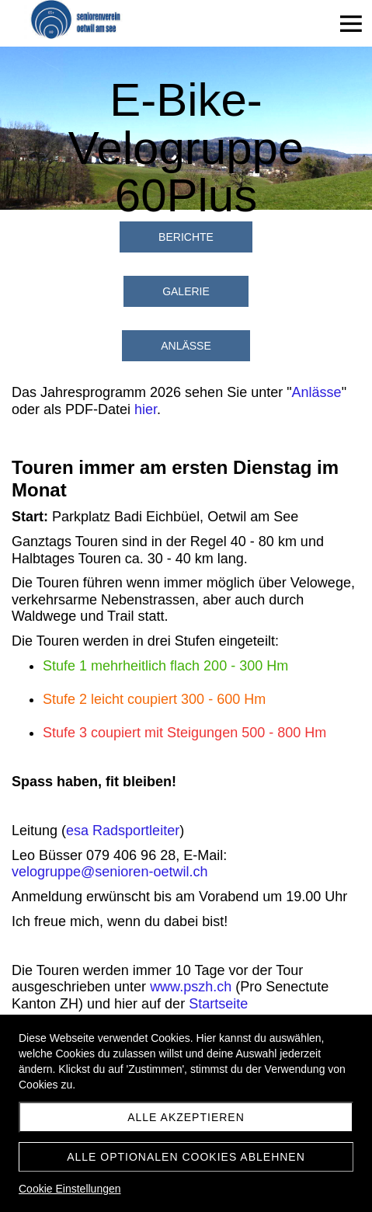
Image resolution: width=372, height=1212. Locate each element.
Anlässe (317, 392)
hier (145, 409)
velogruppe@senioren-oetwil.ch (109, 871)
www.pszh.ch (190, 986)
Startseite (218, 1004)
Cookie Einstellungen (70, 1188)
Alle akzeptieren (186, 1117)
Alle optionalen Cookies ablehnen (186, 1157)
